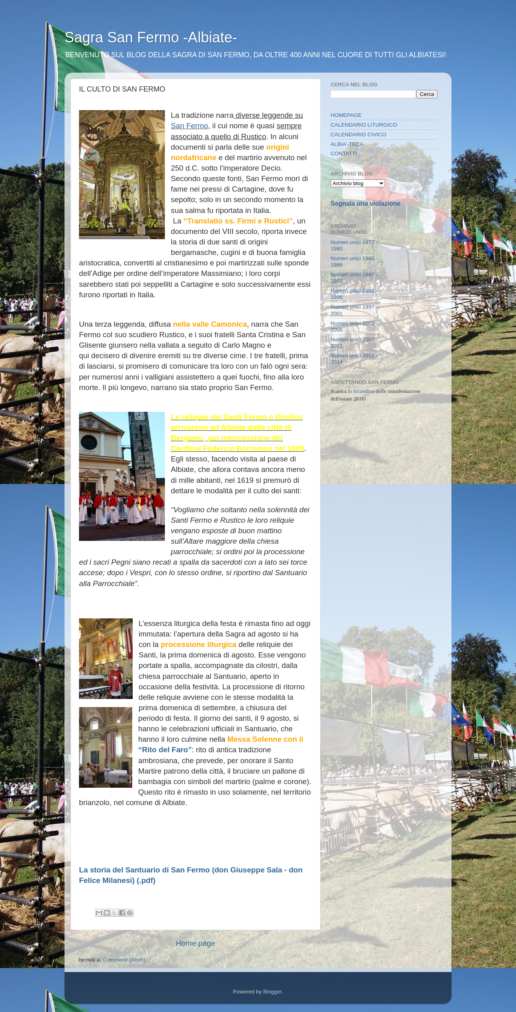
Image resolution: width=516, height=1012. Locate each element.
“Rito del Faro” (165, 749)
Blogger (272, 992)
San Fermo (189, 125)
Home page (195, 943)
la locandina (361, 391)
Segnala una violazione (366, 203)
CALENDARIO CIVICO (358, 134)
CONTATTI (344, 153)
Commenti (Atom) (124, 960)
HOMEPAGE (346, 115)
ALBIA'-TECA (347, 144)
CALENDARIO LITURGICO (364, 125)
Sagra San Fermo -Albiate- (150, 37)
